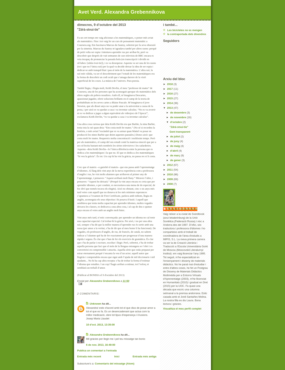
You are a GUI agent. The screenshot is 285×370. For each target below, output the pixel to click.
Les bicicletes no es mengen (184, 30)
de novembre (178, 117)
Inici (116, 356)
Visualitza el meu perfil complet (182, 308)
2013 (170, 107)
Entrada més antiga (144, 356)
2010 (170, 174)
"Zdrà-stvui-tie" (178, 127)
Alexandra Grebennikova (105, 334)
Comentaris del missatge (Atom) (114, 363)
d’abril (174, 150)
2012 (170, 164)
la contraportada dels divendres (186, 34)
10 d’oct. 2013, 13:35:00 (100, 324)
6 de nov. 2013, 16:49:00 (100, 344)
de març (175, 155)
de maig (175, 145)
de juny (175, 141)
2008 (170, 183)
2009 (170, 179)
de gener (176, 160)
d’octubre (176, 122)
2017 (170, 88)
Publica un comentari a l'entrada (97, 350)
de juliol (175, 136)
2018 (170, 84)
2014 (170, 103)
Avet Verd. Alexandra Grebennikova (121, 12)
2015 (170, 98)
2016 (170, 93)
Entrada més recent (89, 356)
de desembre (178, 112)
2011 (170, 169)
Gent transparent (179, 131)
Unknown (95, 303)
